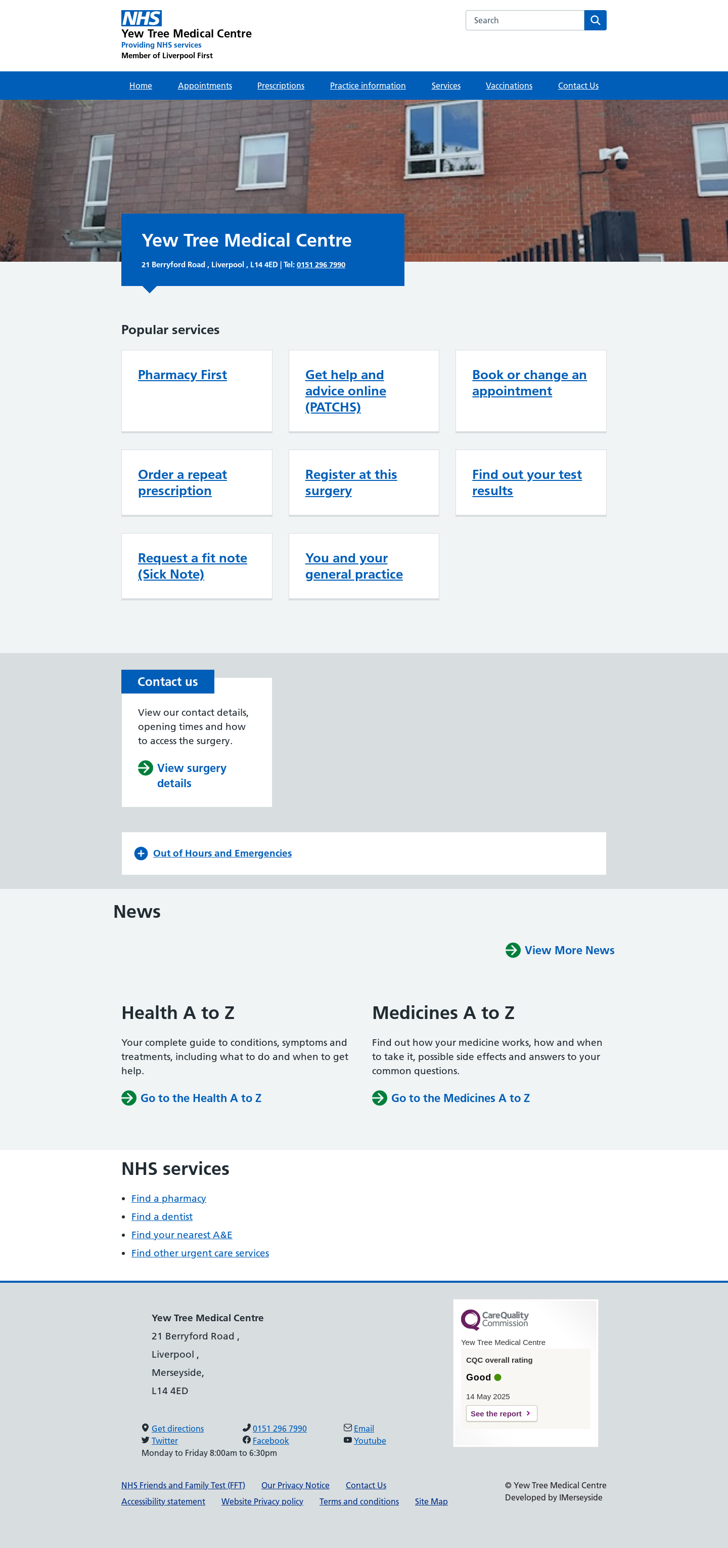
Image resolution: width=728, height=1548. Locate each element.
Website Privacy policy (262, 1501)
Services (446, 85)
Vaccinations (509, 85)
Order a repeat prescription (182, 482)
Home (140, 85)
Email (364, 1428)
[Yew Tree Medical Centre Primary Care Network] (186, 35)
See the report (496, 1413)
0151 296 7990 (321, 264)
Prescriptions (280, 85)
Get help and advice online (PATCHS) (345, 390)
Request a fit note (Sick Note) (192, 566)
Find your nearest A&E (182, 1235)
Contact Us (578, 85)
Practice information (368, 85)
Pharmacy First (182, 374)
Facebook (271, 1441)
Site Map (431, 1501)
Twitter (165, 1441)
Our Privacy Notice (295, 1485)
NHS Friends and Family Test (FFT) (183, 1485)
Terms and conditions (359, 1501)
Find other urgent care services (200, 1253)
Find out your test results (527, 482)
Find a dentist (162, 1217)
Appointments (205, 85)
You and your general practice (354, 566)
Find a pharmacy (168, 1198)
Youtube (370, 1441)
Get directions (178, 1428)
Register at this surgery (351, 482)
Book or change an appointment (529, 382)
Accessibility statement (163, 1501)
